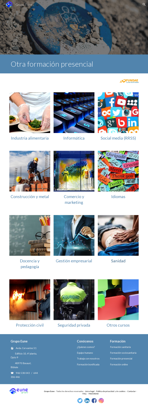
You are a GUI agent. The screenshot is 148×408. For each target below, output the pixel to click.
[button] (144, 4)
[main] (74, 64)
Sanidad (118, 260)
